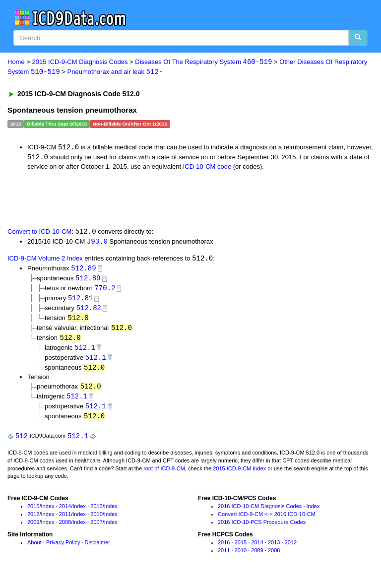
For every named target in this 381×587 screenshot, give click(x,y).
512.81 (80, 300)
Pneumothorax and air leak (115, 72)
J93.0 (97, 242)
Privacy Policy (63, 549)
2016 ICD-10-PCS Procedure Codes (262, 528)
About (34, 549)
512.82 (88, 311)
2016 (224, 549)
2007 (96, 528)
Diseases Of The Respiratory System (203, 62)
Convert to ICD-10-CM (39, 233)
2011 (65, 520)
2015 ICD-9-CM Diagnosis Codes (80, 62)
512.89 (83, 270)
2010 (96, 520)
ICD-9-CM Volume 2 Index (45, 260)
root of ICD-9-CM (164, 475)
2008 (65, 528)
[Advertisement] (120, 199)
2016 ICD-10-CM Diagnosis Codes (260, 513)
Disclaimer (97, 549)
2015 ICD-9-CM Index (239, 475)
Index (48, 513)
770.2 (104, 290)
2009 (33, 528)
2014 (65, 513)
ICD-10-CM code (207, 167)
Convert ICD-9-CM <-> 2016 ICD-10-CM (267, 520)
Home (16, 62)
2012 (33, 520)
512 (21, 442)
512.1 (84, 351)
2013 (96, 513)
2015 (33, 513)
